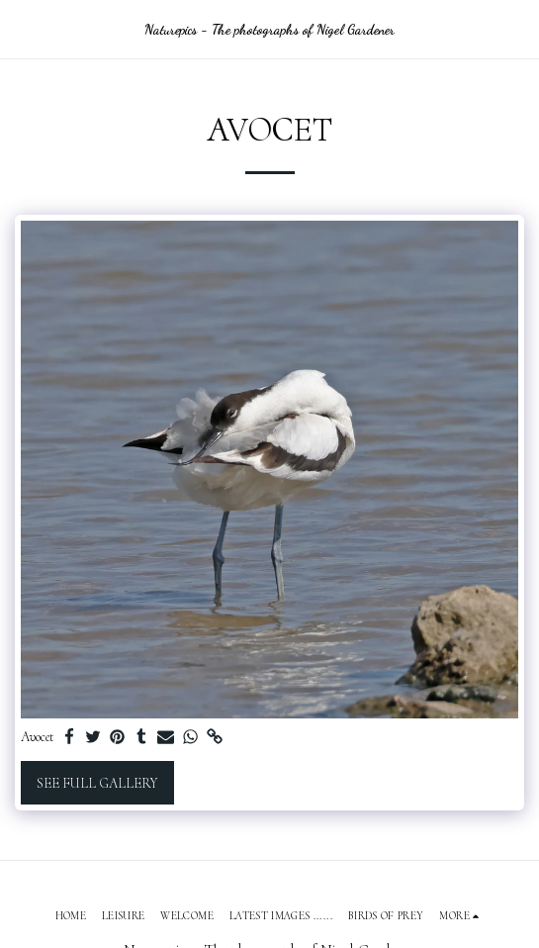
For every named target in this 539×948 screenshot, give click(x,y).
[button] (22, 28)
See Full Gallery (97, 783)
